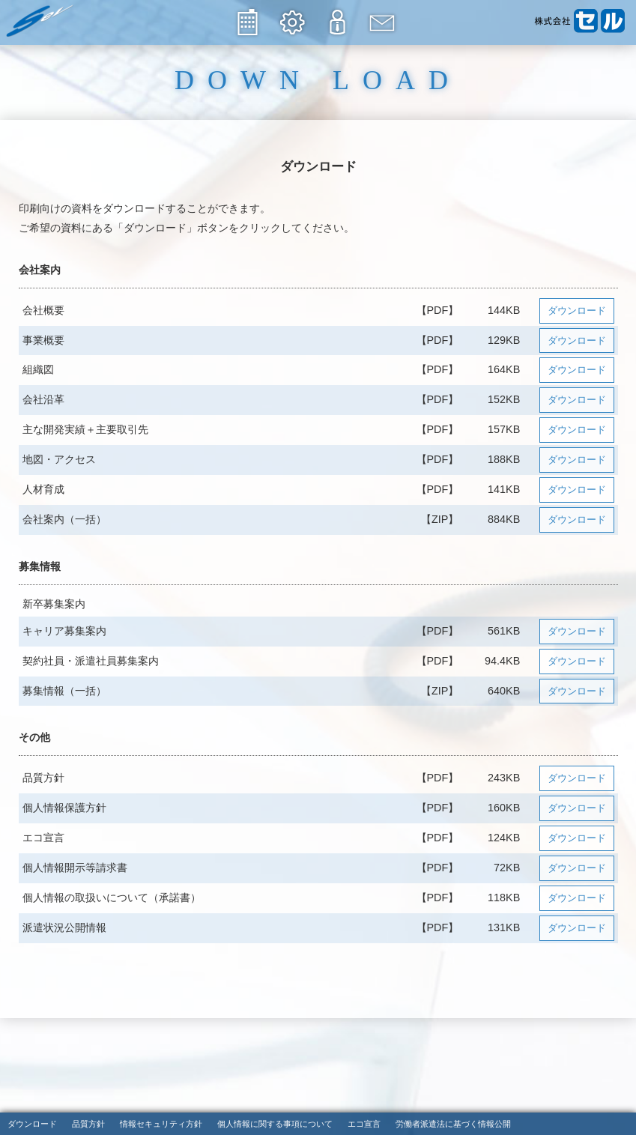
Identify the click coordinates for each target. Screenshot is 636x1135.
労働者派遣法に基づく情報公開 (453, 1124)
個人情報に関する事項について (275, 1124)
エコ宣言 (364, 1124)
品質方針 (88, 1124)
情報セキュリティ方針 (161, 1124)
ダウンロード (577, 310)
